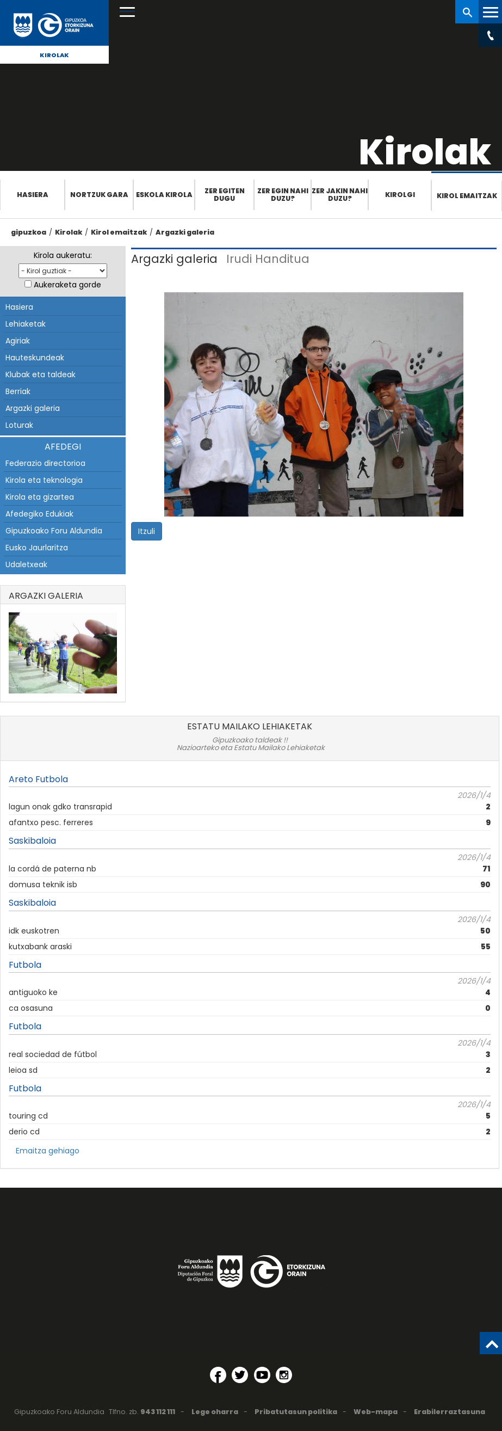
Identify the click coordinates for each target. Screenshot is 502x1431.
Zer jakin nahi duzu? (340, 194)
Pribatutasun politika (296, 1411)
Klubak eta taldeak (40, 374)
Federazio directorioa (45, 463)
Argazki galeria (185, 232)
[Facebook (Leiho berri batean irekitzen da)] (218, 1375)
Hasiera (32, 194)
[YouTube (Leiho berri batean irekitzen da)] (262, 1375)
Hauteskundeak (34, 357)
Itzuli (146, 531)
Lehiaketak (25, 323)
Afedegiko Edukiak (39, 513)
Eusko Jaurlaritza (36, 547)
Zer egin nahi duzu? (282, 194)
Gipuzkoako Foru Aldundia (53, 530)
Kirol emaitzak (467, 195)
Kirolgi (400, 194)
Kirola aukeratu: (63, 255)
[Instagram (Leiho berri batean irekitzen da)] (284, 1375)
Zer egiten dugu (224, 194)
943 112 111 (157, 1411)
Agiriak (17, 340)
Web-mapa (376, 1411)
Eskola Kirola (164, 194)
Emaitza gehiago (47, 1150)
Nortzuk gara (99, 194)
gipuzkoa (28, 232)
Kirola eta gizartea (39, 497)
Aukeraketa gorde (67, 284)
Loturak (19, 425)
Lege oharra (214, 1411)
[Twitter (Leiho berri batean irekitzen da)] (240, 1375)
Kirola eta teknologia (44, 480)
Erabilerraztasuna (449, 1411)
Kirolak (54, 55)
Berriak (17, 391)
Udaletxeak (26, 564)
